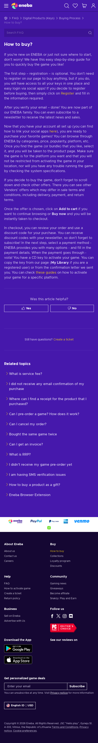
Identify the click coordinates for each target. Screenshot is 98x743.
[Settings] (20, 705)
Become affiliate (59, 593)
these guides (46, 272)
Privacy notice (59, 693)
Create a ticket (12, 593)
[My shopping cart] (84, 5)
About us (9, 551)
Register (67, 93)
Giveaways (56, 588)
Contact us (10, 556)
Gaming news (58, 583)
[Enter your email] (35, 686)
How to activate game (17, 588)
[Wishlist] (75, 5)
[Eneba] (21, 5)
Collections (56, 556)
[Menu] (5, 5)
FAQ (15, 18)
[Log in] (93, 5)
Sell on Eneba (12, 616)
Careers (8, 561)
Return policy (12, 598)
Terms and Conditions (65, 727)
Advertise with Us (14, 621)
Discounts (56, 566)
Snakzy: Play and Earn (63, 598)
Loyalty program (60, 561)
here (53, 131)
